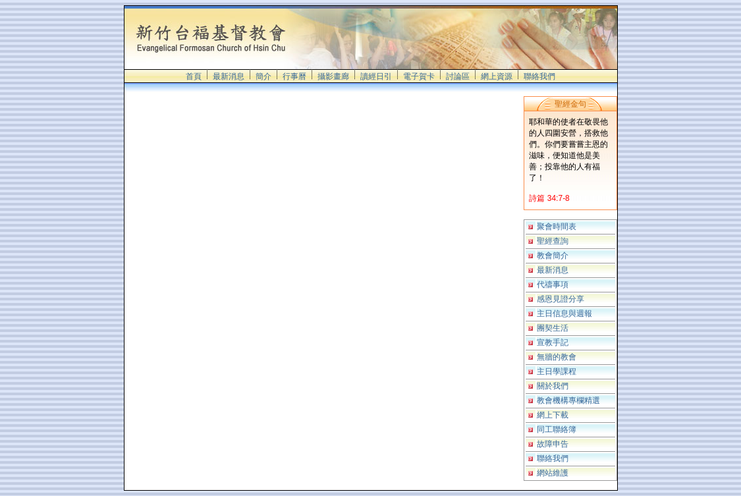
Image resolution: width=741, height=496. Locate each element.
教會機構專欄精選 (568, 400)
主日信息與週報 (564, 313)
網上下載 (552, 415)
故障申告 (552, 444)
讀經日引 (376, 76)
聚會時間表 (556, 226)
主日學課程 (556, 371)
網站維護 (552, 473)
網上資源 (496, 76)
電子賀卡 (419, 76)
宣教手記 (552, 342)
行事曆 (294, 76)
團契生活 (552, 328)
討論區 (458, 76)
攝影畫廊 (333, 76)
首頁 (194, 76)
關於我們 (552, 386)
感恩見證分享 (560, 299)
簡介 (263, 76)
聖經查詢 (552, 241)
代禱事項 (552, 284)
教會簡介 (552, 255)
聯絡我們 (539, 76)
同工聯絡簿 (556, 429)
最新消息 (228, 76)
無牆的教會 (556, 357)
